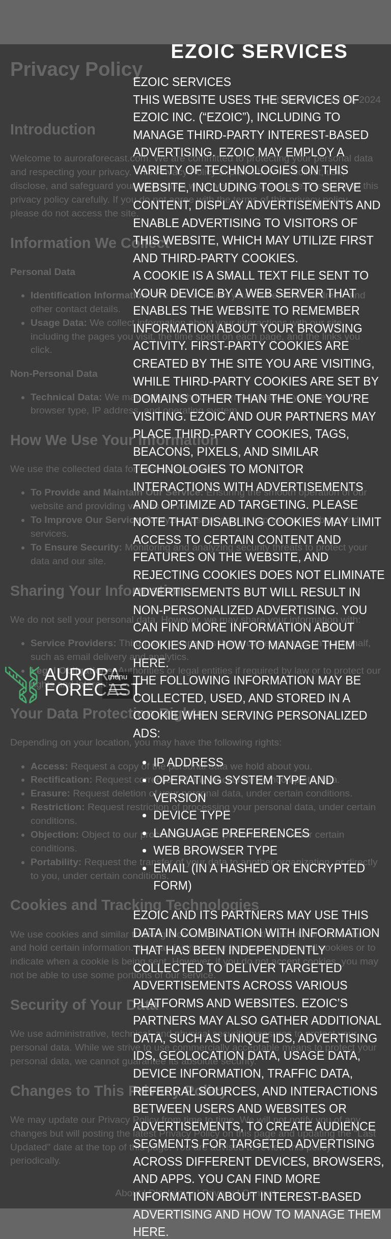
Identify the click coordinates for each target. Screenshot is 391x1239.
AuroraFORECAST (66, 737)
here (315, 715)
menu (142, 736)
